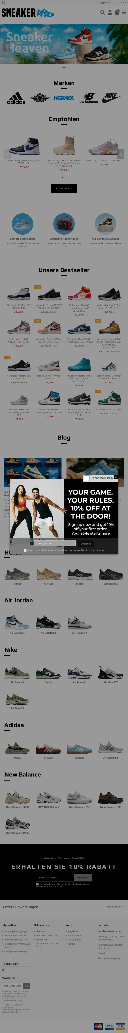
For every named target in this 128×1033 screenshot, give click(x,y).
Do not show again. (102, 477)
